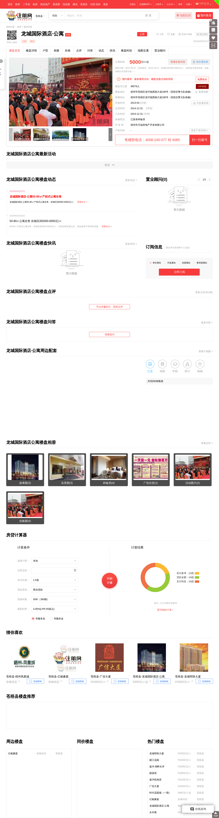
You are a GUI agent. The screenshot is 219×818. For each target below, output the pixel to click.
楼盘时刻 (126, 50)
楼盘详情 (31, 50)
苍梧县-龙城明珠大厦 (188, 676)
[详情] (143, 102)
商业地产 (45, 4)
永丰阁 (153, 812)
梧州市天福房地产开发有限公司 (147, 124)
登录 (180, 4)
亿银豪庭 (13, 753)
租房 (35, 4)
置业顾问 (159, 50)
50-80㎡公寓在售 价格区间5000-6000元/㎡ (36, 221)
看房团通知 (202, 263)
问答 (90, 50)
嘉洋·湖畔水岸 (157, 766)
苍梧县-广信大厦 (101, 676)
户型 (45, 50)
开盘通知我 (200, 103)
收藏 (173, 34)
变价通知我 (200, 62)
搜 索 (148, 15)
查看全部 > (207, 443)
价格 (67, 50)
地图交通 (143, 50)
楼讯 (75, 4)
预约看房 (204, 15)
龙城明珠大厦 (156, 753)
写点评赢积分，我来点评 (109, 306)
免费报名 (202, 79)
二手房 (26, 4)
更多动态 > (131, 180)
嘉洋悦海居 (155, 779)
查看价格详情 (178, 61)
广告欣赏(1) (151, 483)
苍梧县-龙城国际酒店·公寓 (149, 676)
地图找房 (183, 15)
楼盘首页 (14, 50)
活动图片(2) (192, 483)
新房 (17, 4)
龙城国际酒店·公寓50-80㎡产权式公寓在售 (36, 196)
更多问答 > (207, 322)
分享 (162, 34)
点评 (79, 50)
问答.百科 (95, 4)
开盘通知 (171, 263)
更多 (105, 4)
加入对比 (204, 34)
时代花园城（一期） (160, 792)
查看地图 (201, 92)
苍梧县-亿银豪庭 (58, 676)
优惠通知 (186, 263)
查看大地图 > (206, 351)
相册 (56, 50)
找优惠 (66, 4)
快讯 (112, 50)
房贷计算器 (187, 34)
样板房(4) (109, 483)
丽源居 (153, 773)
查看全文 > (82, 202)
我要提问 (109, 334)
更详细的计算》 (165, 609)
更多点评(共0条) (204, 292)
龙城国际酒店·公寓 (159, 805)
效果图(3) (25, 483)
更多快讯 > (131, 243)
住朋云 (133, 4)
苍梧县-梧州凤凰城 (17, 676)
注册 (188, 4)
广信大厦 (154, 786)
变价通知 (157, 263)
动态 (101, 50)
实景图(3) (67, 483)
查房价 (84, 4)
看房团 (56, 4)
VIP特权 (202, 86)
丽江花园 (154, 760)
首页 (10, 4)
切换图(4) (25, 521)
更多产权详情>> (199, 130)
